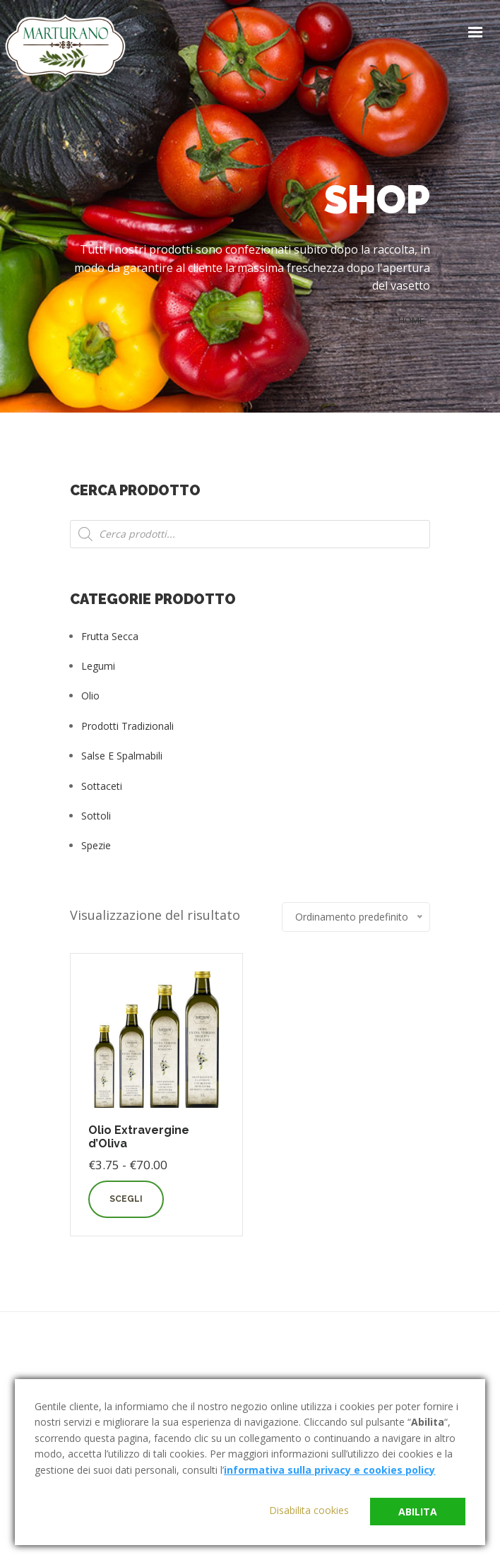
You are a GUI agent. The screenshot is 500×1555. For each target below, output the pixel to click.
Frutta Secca (109, 636)
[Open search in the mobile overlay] (250, 534)
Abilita (417, 1511)
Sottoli (96, 815)
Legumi (98, 666)
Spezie (96, 845)
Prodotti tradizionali (127, 726)
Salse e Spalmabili (121, 755)
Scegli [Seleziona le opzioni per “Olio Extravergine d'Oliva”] (126, 1199)
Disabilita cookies (309, 1510)
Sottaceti (101, 786)
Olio (90, 695)
